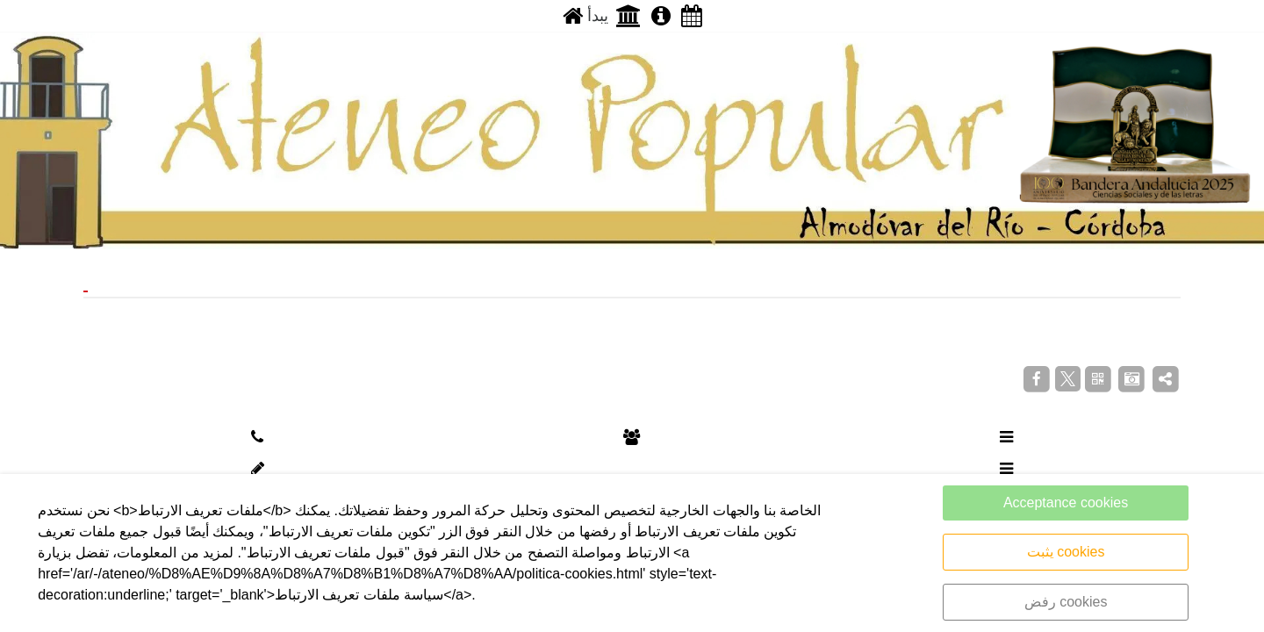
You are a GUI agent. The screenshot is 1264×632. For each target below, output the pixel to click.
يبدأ (585, 16)
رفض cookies (1066, 601)
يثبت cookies (1066, 551)
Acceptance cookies (1065, 502)
